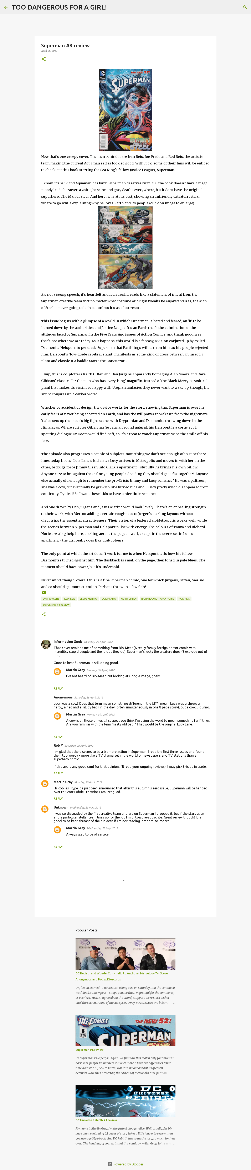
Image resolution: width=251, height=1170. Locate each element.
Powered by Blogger (125, 1164)
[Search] (112, 7)
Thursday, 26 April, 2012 (98, 641)
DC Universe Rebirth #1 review (96, 1120)
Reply (58, 688)
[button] (43, 59)
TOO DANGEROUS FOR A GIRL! (59, 7)
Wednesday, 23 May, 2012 (85, 807)
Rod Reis (184, 598)
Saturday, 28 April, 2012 (88, 697)
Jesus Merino (88, 598)
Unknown (61, 807)
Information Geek (68, 641)
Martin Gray (75, 670)
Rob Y (58, 745)
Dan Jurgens (51, 598)
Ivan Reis (69, 598)
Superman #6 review (89, 1049)
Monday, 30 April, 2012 (100, 670)
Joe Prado (109, 598)
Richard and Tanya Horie (157, 598)
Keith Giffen (129, 598)
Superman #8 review (56, 604)
